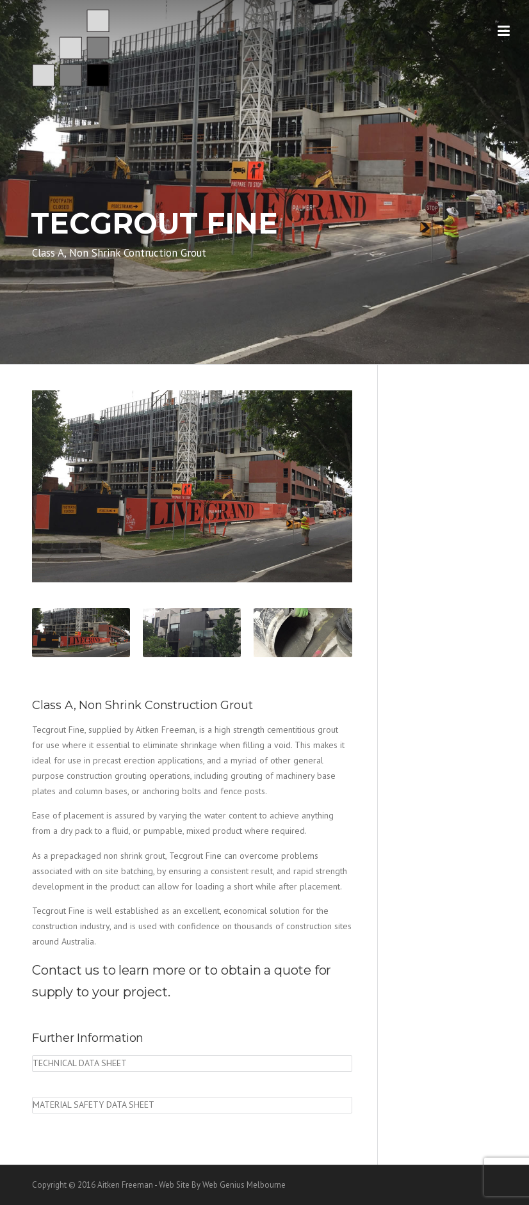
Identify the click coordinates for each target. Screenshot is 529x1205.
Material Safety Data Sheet (93, 1104)
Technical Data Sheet (80, 1063)
